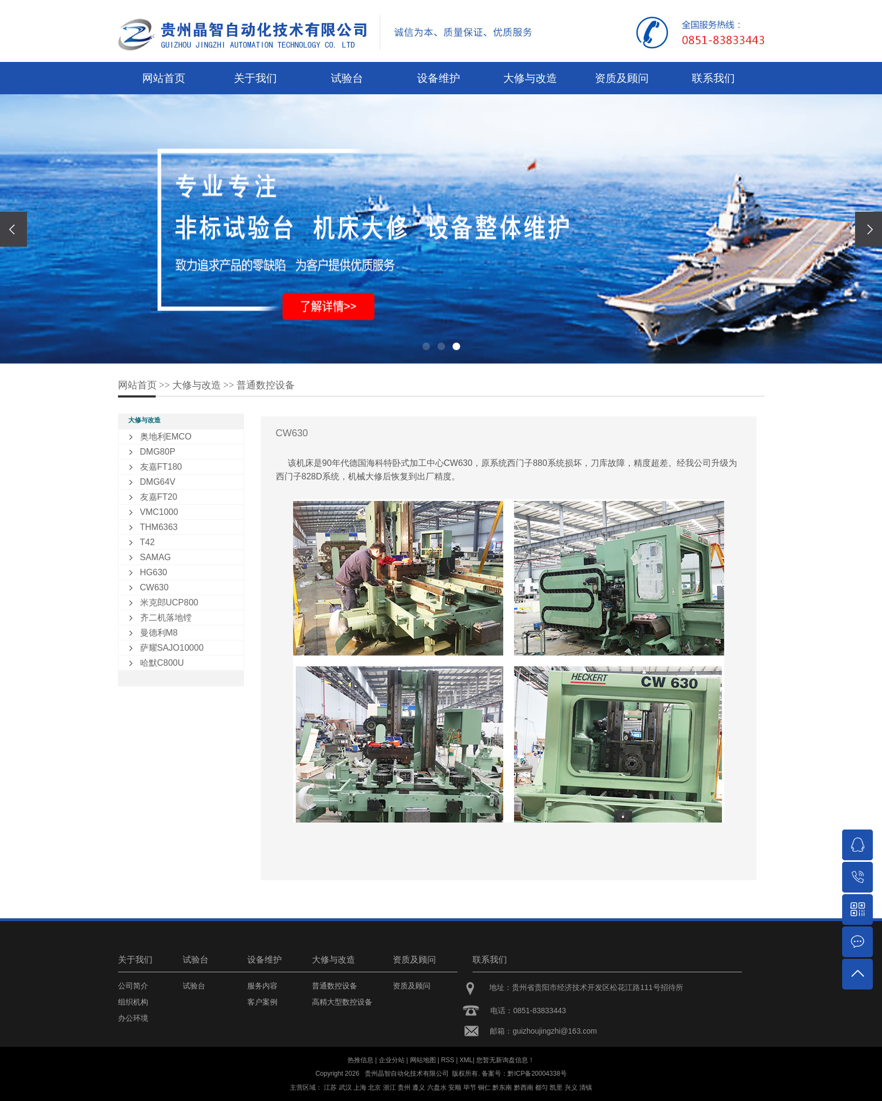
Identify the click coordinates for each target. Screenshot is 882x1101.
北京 (374, 1087)
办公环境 (133, 1018)
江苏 (330, 1087)
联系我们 (713, 78)
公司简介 (133, 985)
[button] (426, 346)
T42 (147, 542)
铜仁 (484, 1087)
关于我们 (255, 78)
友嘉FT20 (158, 496)
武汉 (345, 1087)
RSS (447, 1060)
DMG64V (158, 481)
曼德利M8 (159, 632)
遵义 (418, 1087)
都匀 (541, 1087)
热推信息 (360, 1060)
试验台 (347, 78)
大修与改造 (530, 78)
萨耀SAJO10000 (172, 647)
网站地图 (423, 1060)
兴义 (571, 1087)
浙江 (389, 1087)
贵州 (404, 1087)
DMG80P (158, 451)
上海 (359, 1087)
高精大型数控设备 (342, 1002)
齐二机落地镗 (166, 617)
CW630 (154, 587)
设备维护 (438, 78)
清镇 (585, 1087)
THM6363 (159, 527)
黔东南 (502, 1087)
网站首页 (163, 78)
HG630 (154, 572)
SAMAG (155, 557)
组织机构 (133, 1002)
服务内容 (262, 985)
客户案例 (262, 1002)
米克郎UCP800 (169, 602)
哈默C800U (162, 662)
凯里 (556, 1087)
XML (466, 1060)
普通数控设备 (266, 385)
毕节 (469, 1087)
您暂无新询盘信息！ (505, 1060)
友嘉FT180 (161, 466)
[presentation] (13, 229)
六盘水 (437, 1087)
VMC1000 (159, 512)
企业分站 (392, 1060)
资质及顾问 (622, 78)
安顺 (454, 1087)
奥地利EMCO (166, 436)
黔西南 (523, 1087)
